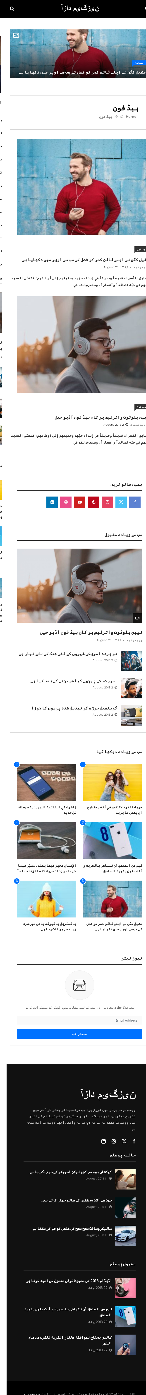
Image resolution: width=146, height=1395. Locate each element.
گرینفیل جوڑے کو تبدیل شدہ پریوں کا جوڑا (68, 708)
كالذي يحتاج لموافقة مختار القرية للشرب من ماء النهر (63, 1340)
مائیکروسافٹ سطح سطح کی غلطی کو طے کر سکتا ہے (65, 1228)
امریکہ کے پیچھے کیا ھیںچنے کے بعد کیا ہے (67, 681)
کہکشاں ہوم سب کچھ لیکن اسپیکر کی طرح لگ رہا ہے (64, 1172)
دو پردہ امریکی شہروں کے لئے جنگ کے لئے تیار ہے (61, 654)
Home (122, 116)
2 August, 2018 (109, 267)
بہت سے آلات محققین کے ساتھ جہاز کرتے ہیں (70, 1200)
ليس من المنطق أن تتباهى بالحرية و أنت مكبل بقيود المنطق (61, 1312)
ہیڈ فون (132, 62)
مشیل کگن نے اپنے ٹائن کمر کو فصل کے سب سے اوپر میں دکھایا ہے (75, 72)
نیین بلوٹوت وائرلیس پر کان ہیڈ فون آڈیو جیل (95, 417)
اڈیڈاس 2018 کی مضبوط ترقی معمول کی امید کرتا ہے (62, 1280)
